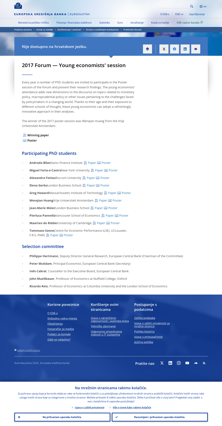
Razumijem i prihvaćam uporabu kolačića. (159, 417)
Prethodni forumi (132, 29)
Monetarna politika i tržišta (33, 22)
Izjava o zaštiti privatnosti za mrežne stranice (152, 324)
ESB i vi (179, 14)
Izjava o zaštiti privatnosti (89, 407)
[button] (197, 6)
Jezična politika (143, 342)
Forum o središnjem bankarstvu (102, 29)
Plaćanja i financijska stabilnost (74, 22)
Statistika (104, 22)
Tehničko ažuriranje (103, 326)
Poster (32, 140)
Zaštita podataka (144, 318)
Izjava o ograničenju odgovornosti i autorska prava (110, 319)
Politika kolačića (144, 331)
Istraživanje (137, 22)
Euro (120, 22)
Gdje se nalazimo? (59, 339)
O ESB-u (164, 14)
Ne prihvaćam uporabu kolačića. (62, 417)
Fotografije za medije (60, 329)
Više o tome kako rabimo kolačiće (132, 407)
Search (191, 6)
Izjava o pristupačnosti (148, 337)
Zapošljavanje (197, 14)
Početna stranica (23, 29)
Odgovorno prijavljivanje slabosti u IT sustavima (106, 333)
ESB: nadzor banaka (190, 22)
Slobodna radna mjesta (62, 318)
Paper (92, 163)
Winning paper (38, 135)
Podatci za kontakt (59, 334)
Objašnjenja (55, 323)
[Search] (174, 6)
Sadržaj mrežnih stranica (28, 350)
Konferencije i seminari (69, 29)
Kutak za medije (160, 22)
